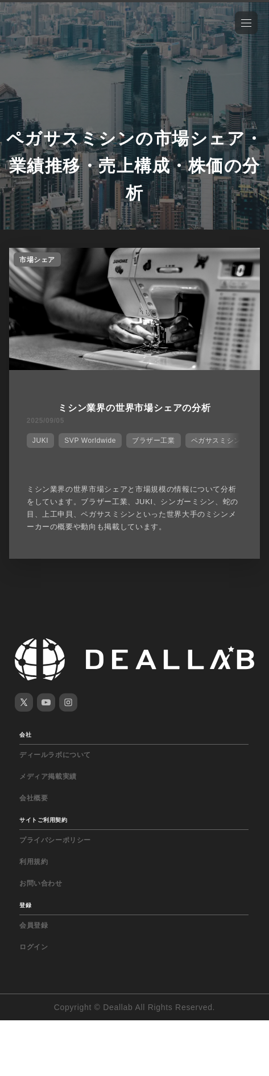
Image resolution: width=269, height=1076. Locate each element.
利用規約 (33, 862)
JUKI (40, 440)
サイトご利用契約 (43, 820)
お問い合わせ (41, 883)
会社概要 (33, 798)
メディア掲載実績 (48, 776)
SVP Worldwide (90, 440)
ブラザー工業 (153, 440)
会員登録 (33, 925)
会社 (25, 735)
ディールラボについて (55, 755)
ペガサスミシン (216, 440)
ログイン (33, 947)
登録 (25, 905)
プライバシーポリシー (55, 840)
